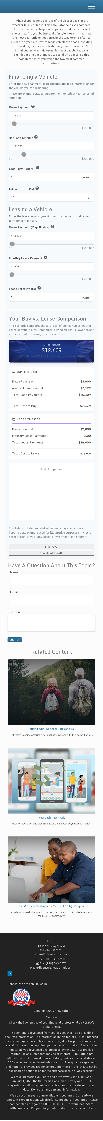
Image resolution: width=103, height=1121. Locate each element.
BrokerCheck (51, 1027)
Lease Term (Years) (25, 288)
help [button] (33, 106)
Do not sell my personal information (55, 1090)
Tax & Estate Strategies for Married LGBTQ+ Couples (51, 907)
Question (14, 613)
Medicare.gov (29, 1104)
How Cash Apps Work (51, 818)
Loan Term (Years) (24, 168)
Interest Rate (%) (24, 188)
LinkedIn (40, 984)
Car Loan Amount (23, 137)
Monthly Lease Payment (28, 257)
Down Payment (22, 106)
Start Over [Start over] (52, 547)
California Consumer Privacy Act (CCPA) (65, 1081)
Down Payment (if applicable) (32, 226)
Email (14, 593)
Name (14, 573)
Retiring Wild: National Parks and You (51, 729)
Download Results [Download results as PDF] (51, 553)
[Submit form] (15, 640)
